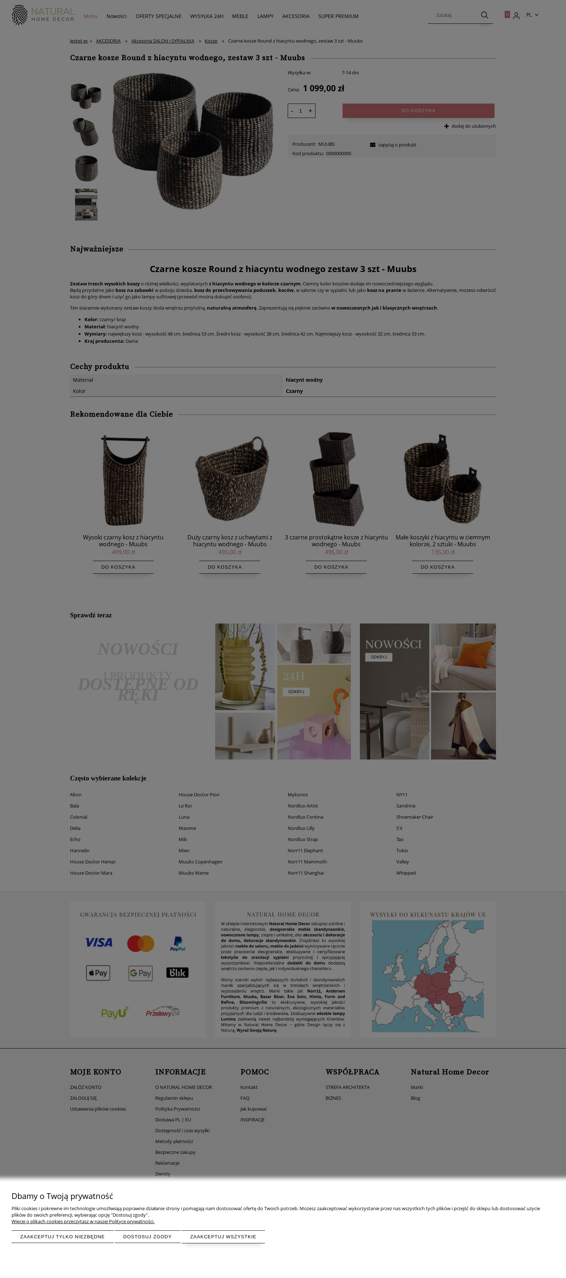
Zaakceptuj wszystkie (223, 1236)
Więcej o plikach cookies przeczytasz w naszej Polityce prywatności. (83, 1221)
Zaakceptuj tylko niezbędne (62, 1236)
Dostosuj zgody (147, 1236)
